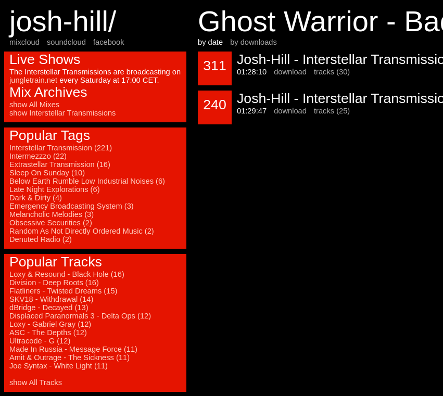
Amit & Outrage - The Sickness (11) (69, 357)
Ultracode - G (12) (39, 341)
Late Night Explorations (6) (54, 189)
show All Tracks (35, 382)
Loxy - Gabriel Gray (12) (50, 324)
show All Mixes (34, 104)
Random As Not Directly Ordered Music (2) (81, 231)
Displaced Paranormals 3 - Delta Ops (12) (80, 316)
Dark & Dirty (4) (35, 198)
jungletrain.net (33, 80)
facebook (108, 42)
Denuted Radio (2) (40, 239)
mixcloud (24, 42)
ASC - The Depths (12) (48, 332)
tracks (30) (332, 72)
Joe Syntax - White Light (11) (58, 366)
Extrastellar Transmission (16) (59, 164)
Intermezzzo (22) (38, 156)
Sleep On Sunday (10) (47, 173)
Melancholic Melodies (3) (51, 214)
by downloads (253, 42)
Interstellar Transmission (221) (60, 148)
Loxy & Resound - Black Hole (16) (66, 274)
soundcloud (66, 42)
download (290, 72)
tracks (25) (332, 111)
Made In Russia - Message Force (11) (73, 349)
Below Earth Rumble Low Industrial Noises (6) (87, 181)
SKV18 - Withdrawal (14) (51, 299)
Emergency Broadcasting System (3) (71, 206)
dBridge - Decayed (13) (48, 307)
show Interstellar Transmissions (62, 113)
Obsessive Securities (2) (50, 223)
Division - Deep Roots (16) (54, 282)
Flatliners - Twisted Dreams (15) (63, 291)
